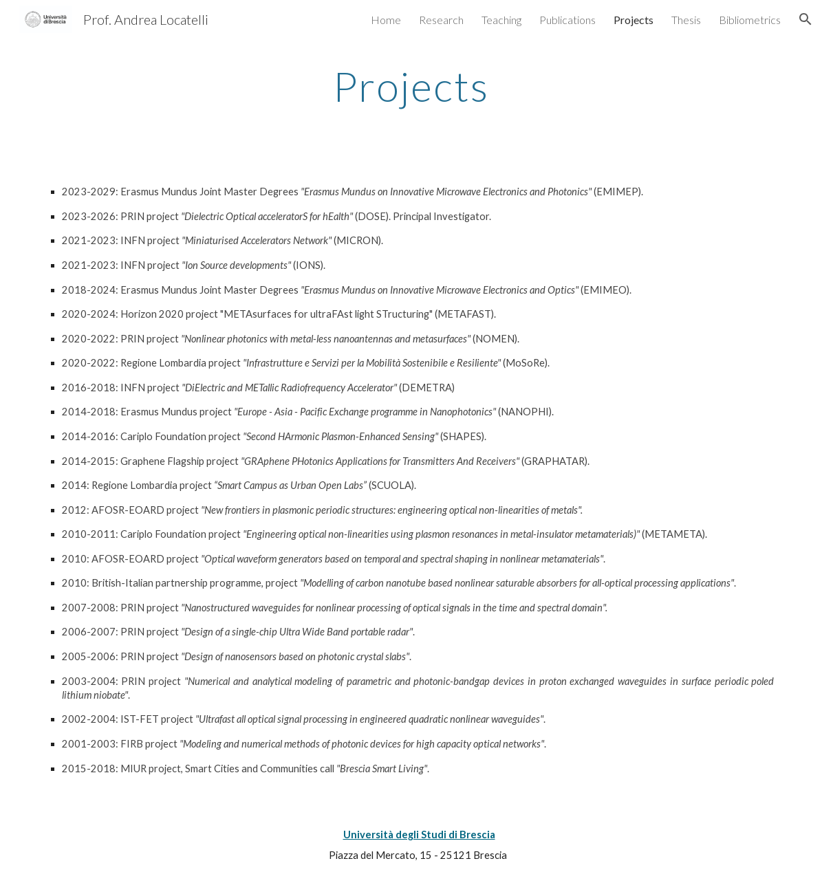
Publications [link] (567, 19)
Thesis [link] (686, 19)
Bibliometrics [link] (750, 19)
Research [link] (441, 19)
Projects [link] (633, 19)
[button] (805, 19)
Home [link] (386, 19)
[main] (411, 86)
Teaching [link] (501, 19)
